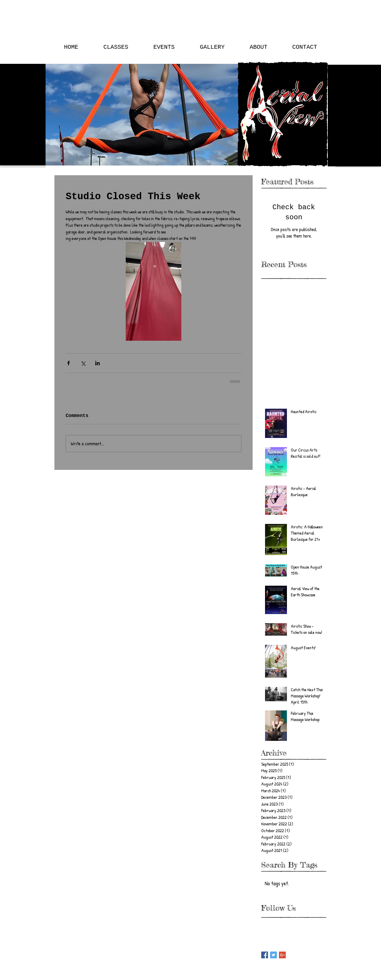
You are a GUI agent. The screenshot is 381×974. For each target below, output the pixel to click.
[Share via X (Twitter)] (83, 363)
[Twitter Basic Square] (273, 955)
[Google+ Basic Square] (282, 955)
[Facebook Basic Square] (264, 955)
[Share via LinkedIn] (97, 363)
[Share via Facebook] (68, 363)
